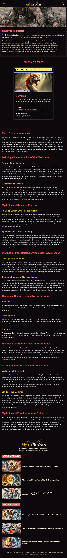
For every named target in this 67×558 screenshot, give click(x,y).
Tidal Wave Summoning (31, 109)
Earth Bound (26, 115)
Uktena (21, 96)
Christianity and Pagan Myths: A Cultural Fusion (40, 466)
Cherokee (18, 91)
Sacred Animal (22, 70)
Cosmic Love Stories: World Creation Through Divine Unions (41, 542)
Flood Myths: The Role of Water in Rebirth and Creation (42, 515)
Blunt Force (19, 115)
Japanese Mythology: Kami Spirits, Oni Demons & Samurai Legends (40, 494)
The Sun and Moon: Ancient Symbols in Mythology (41, 480)
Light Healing (19, 109)
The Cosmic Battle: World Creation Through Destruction (42, 529)
